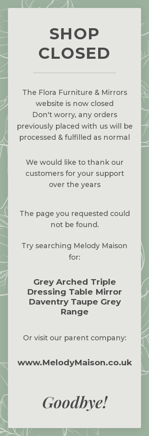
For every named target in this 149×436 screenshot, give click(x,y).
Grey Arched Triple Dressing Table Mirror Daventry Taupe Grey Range (74, 296)
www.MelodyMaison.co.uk (74, 362)
